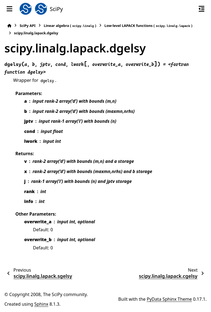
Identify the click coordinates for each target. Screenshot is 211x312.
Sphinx (41, 304)
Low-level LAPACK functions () (148, 25)
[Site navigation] (9, 8)
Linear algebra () (70, 25)
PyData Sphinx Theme (169, 299)
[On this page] (201, 8)
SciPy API (27, 25)
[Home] (9, 26)
